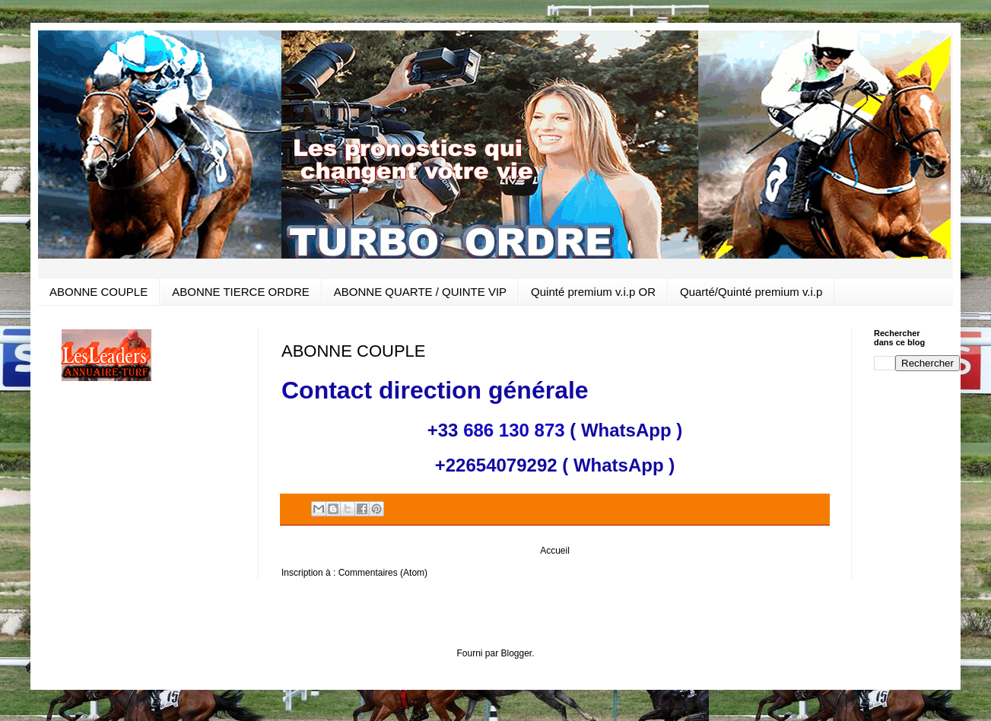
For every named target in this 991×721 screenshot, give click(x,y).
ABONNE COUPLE (98, 291)
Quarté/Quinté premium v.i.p (751, 291)
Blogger (516, 653)
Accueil (555, 550)
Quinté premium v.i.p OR (593, 291)
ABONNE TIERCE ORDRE (241, 291)
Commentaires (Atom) (382, 572)
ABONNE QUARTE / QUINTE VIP (420, 291)
